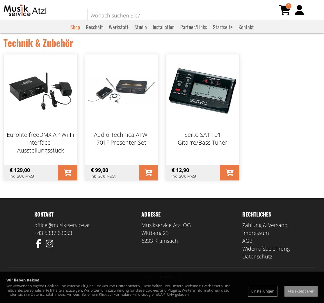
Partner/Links (193, 33)
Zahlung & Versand (265, 233)
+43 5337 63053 (53, 241)
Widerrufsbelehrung (266, 257)
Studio (140, 33)
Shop (75, 33)
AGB (247, 249)
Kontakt (246, 33)
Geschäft (94, 33)
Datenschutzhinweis (48, 294)
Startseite (223, 33)
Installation (164, 33)
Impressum (255, 241)
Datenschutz (257, 264)
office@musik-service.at (62, 233)
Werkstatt (119, 33)
